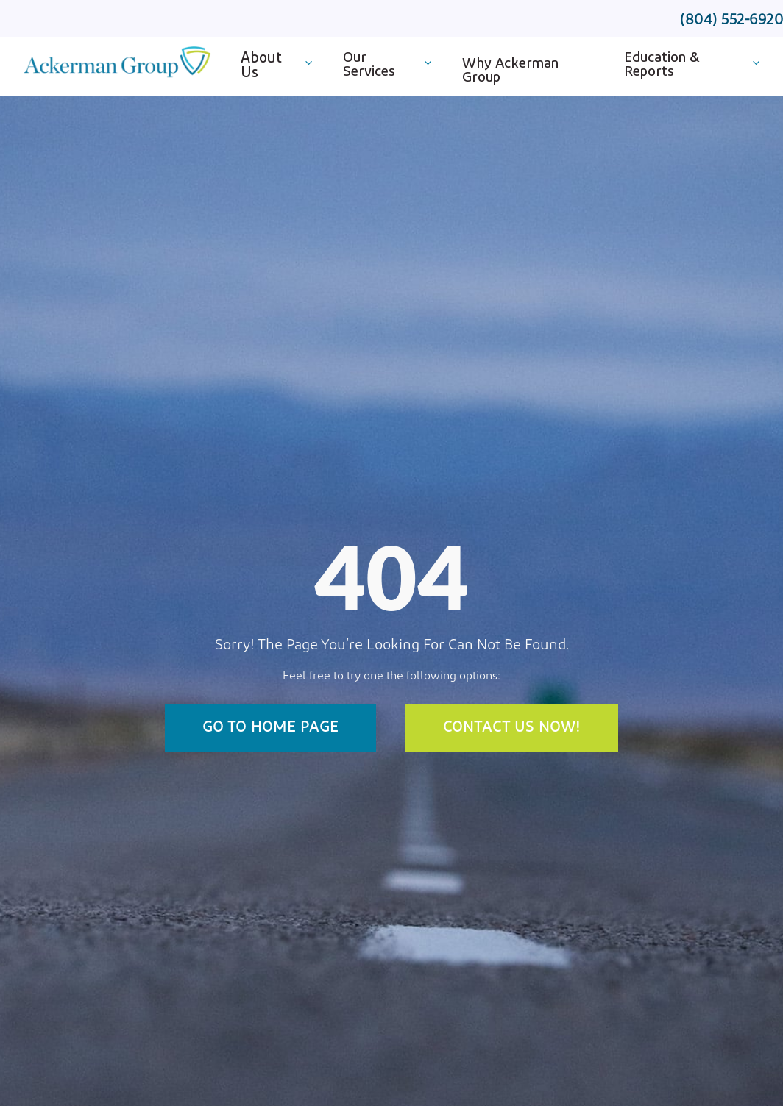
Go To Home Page (270, 728)
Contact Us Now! (512, 728)
